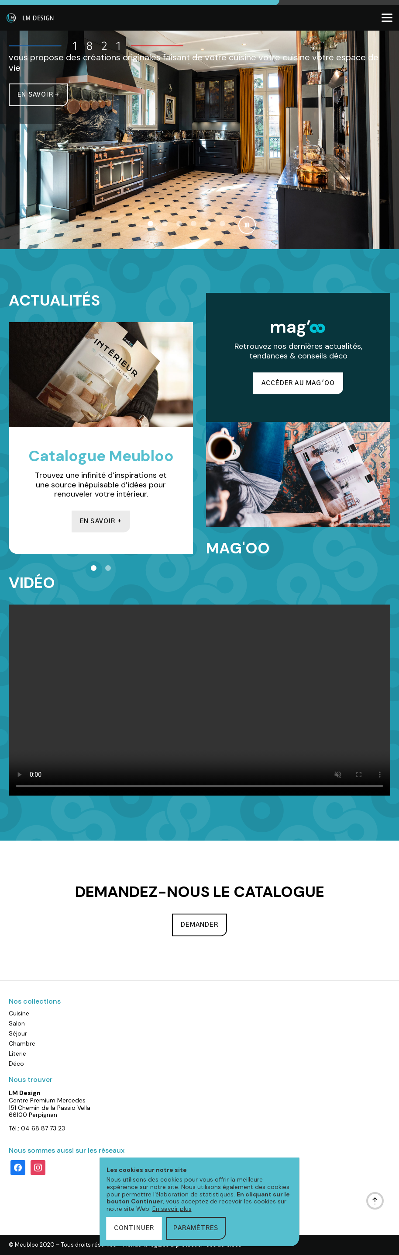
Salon (17, 1023)
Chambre (22, 1043)
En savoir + (38, 95)
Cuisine (19, 1013)
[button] (150, 223)
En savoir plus (172, 1209)
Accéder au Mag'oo (298, 383)
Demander (199, 925)
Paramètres (195, 1228)
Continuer (134, 1228)
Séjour (18, 1033)
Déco (16, 1063)
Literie (17, 1053)
